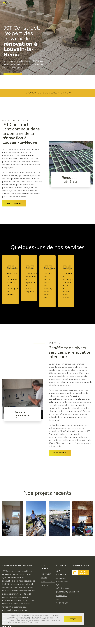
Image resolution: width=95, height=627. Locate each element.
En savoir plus (59, 453)
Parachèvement (48, 581)
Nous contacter (14, 203)
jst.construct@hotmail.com (67, 592)
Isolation (44, 585)
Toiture (44, 578)
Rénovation (46, 574)
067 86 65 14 (62, 596)
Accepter (73, 619)
